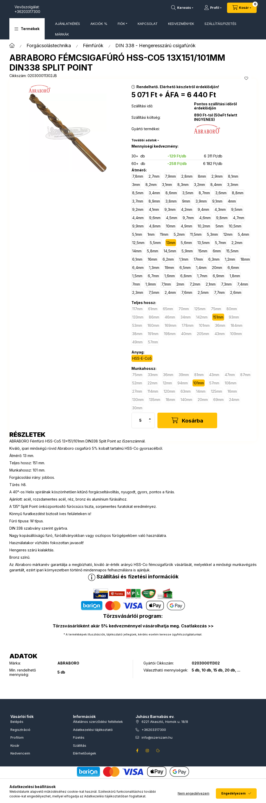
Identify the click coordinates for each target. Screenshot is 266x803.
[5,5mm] (155, 242)
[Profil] (213, 8)
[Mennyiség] (141, 420)
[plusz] (150, 416)
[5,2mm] (179, 234)
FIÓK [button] (121, 24)
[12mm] (228, 234)
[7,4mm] (242, 284)
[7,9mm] (170, 176)
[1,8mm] (235, 275)
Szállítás (79, 745)
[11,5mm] (195, 234)
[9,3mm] (170, 209)
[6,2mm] (168, 259)
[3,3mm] (233, 184)
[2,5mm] (203, 292)
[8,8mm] (237, 192)
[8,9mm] (154, 201)
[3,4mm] (154, 192)
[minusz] (150, 424)
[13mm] (170, 242)
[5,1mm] (137, 234)
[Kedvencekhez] (246, 78)
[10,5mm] (235, 226)
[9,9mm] (137, 226)
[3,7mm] (137, 201)
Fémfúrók (93, 45)
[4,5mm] (171, 217)
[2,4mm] (170, 292)
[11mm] (164, 234)
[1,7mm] (202, 275)
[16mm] (152, 259)
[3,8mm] (171, 201)
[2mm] (180, 284)
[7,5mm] (154, 292)
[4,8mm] (154, 226)
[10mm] (170, 226)
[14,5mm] (170, 250)
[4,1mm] (154, 209)
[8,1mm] (233, 176)
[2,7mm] (154, 176)
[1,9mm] (151, 284)
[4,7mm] (238, 217)
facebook (137, 750)
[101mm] (198, 382)
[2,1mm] (210, 284)
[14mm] (136, 250)
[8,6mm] (171, 192)
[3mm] (136, 184)
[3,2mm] (199, 184)
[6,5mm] (185, 267)
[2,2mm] (237, 242)
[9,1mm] (217, 201)
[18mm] (245, 259)
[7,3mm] (226, 284)
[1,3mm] (154, 267)
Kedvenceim (20, 753)
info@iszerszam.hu (157, 737)
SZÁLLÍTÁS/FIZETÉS (220, 24)
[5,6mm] (186, 242)
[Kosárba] (187, 420)
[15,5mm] (232, 250)
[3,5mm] (188, 192)
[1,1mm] (183, 259)
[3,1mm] (167, 184)
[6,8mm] (185, 275)
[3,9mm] (201, 201)
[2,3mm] (137, 292)
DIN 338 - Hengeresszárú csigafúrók (155, 45)
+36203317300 (79, 11)
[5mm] (219, 226)
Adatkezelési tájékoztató (93, 730)
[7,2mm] (195, 284)
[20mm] (217, 267)
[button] (27, 28)
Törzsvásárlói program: (133, 616)
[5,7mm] (220, 242)
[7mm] (136, 284)
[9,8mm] (221, 217)
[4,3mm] (220, 209)
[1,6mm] (170, 275)
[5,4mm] (243, 234)
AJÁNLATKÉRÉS (67, 24)
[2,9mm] (217, 176)
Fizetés (78, 737)
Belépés (16, 721)
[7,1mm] (166, 284)
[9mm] (186, 201)
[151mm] (218, 317)
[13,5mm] (203, 242)
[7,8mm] (137, 176)
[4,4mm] (137, 217)
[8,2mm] (151, 184)
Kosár (14, 745)
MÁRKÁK (62, 34)
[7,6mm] (187, 292)
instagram (147, 750)
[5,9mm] (187, 250)
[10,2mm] (204, 226)
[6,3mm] (214, 259)
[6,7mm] (153, 275)
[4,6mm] (204, 217)
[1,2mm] (230, 259)
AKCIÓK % (98, 24)
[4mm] (232, 201)
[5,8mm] (152, 250)
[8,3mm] (183, 184)
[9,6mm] (154, 217)
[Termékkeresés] (182, 8)
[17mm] (198, 259)
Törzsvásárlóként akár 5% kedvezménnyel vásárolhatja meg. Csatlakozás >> (133, 625)
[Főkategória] (12, 45)
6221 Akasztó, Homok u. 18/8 (165, 721)
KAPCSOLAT (148, 24)
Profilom (17, 737)
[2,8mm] (187, 176)
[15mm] (202, 250)
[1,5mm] (137, 275)
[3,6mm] (221, 192)
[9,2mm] (137, 209)
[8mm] (202, 176)
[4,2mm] (186, 209)
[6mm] (217, 250)
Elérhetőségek (84, 753)
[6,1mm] (137, 259)
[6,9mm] (218, 275)
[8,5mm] (137, 192)
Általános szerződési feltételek (98, 721)
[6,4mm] (137, 267)
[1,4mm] (201, 267)
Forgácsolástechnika (48, 45)
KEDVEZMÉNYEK (181, 24)
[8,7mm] (204, 192)
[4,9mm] (186, 226)
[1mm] (151, 234)
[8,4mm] (216, 184)
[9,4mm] (203, 209)
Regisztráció (20, 730)
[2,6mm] (235, 292)
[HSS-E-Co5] (141, 358)
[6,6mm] (233, 267)
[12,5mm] (138, 242)
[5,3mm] (212, 234)
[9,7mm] (188, 217)
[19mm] (169, 267)
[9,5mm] (236, 209)
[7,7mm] (219, 292)
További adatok (144, 140)
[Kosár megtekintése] (242, 8)
